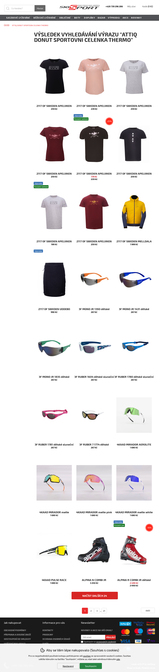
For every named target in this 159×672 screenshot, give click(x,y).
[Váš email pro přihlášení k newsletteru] (93, 637)
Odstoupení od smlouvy (17, 639)
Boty (77, 18)
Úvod (6, 25)
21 (104, 611)
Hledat (40, 8)
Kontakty (48, 630)
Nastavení (68, 666)
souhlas (87, 656)
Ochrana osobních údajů (56, 639)
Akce (126, 17)
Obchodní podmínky (15, 630)
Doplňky (89, 18)
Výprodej (114, 17)
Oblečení (64, 18)
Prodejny (48, 634)
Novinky (136, 17)
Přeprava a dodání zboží (17, 634)
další (148, 610)
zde (118, 659)
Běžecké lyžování (44, 18)
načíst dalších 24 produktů (94, 596)
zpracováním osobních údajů (98, 643)
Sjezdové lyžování (17, 18)
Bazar (101, 17)
